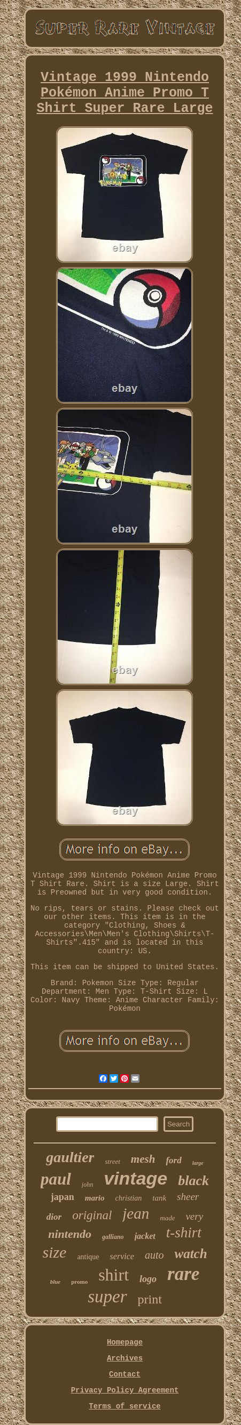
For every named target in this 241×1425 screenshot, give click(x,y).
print (150, 1299)
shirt (113, 1274)
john (87, 1184)
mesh (143, 1159)
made (167, 1218)
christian (128, 1198)
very (194, 1216)
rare (183, 1273)
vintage (135, 1178)
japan (62, 1196)
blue (55, 1281)
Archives (125, 1358)
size (54, 1252)
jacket (145, 1236)
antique (88, 1257)
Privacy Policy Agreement (125, 1390)
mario (95, 1198)
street (112, 1161)
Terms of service (124, 1406)
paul (56, 1179)
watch (190, 1253)
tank (159, 1198)
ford (173, 1160)
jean (135, 1213)
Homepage (125, 1342)
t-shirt (183, 1233)
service (122, 1256)
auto (154, 1255)
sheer (188, 1196)
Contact (125, 1374)
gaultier (70, 1157)
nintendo (69, 1234)
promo (79, 1281)
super (107, 1296)
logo (148, 1279)
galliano (113, 1237)
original (92, 1215)
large (198, 1163)
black (193, 1180)
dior (53, 1217)
